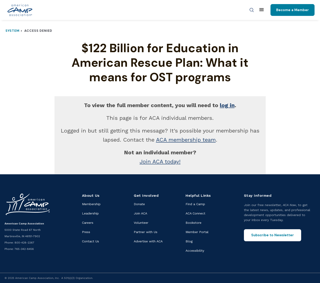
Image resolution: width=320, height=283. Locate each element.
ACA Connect (195, 213)
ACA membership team (186, 140)
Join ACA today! (160, 161)
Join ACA (140, 213)
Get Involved (146, 195)
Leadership (90, 213)
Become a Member (292, 10)
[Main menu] (261, 10)
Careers (87, 222)
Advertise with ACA (148, 241)
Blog (189, 241)
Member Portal (197, 232)
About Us (91, 195)
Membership (91, 204)
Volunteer (141, 222)
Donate (139, 204)
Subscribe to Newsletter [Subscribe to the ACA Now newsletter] (272, 235)
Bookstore (193, 222)
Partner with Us (145, 232)
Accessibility (195, 250)
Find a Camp (195, 204)
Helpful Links (198, 195)
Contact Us (90, 241)
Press (86, 232)
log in (227, 105)
